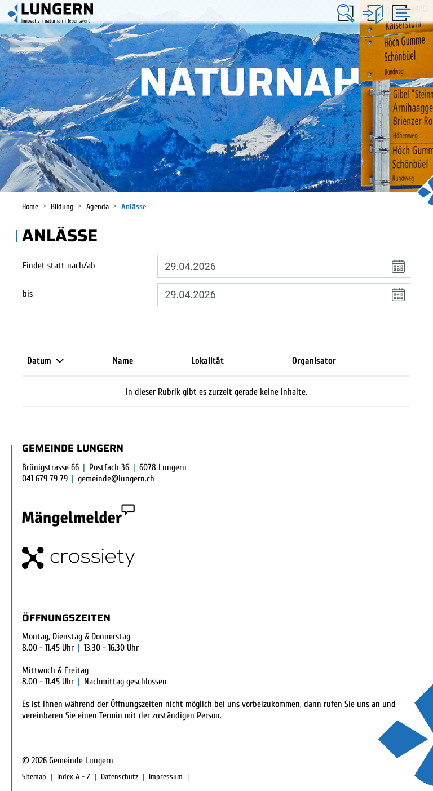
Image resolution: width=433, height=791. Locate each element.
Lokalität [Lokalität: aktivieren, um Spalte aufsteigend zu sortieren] (207, 361)
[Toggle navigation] (399, 12)
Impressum (166, 776)
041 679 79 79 (45, 479)
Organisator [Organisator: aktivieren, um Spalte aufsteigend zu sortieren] (314, 361)
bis (28, 294)
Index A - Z (73, 776)
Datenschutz (119, 776)
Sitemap (34, 776)
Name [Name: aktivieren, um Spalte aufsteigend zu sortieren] (123, 361)
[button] (346, 13)
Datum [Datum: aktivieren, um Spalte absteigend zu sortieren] (39, 361)
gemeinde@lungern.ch (116, 479)
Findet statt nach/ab (59, 265)
